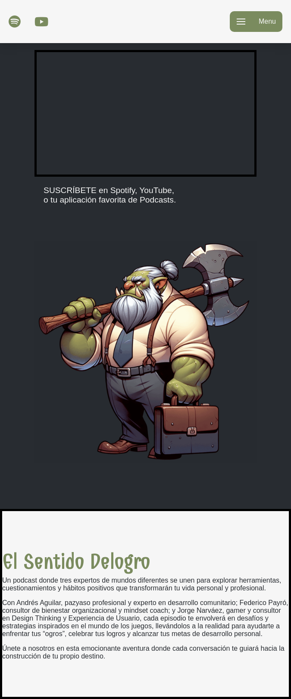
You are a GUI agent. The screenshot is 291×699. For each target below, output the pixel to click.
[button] (256, 21)
